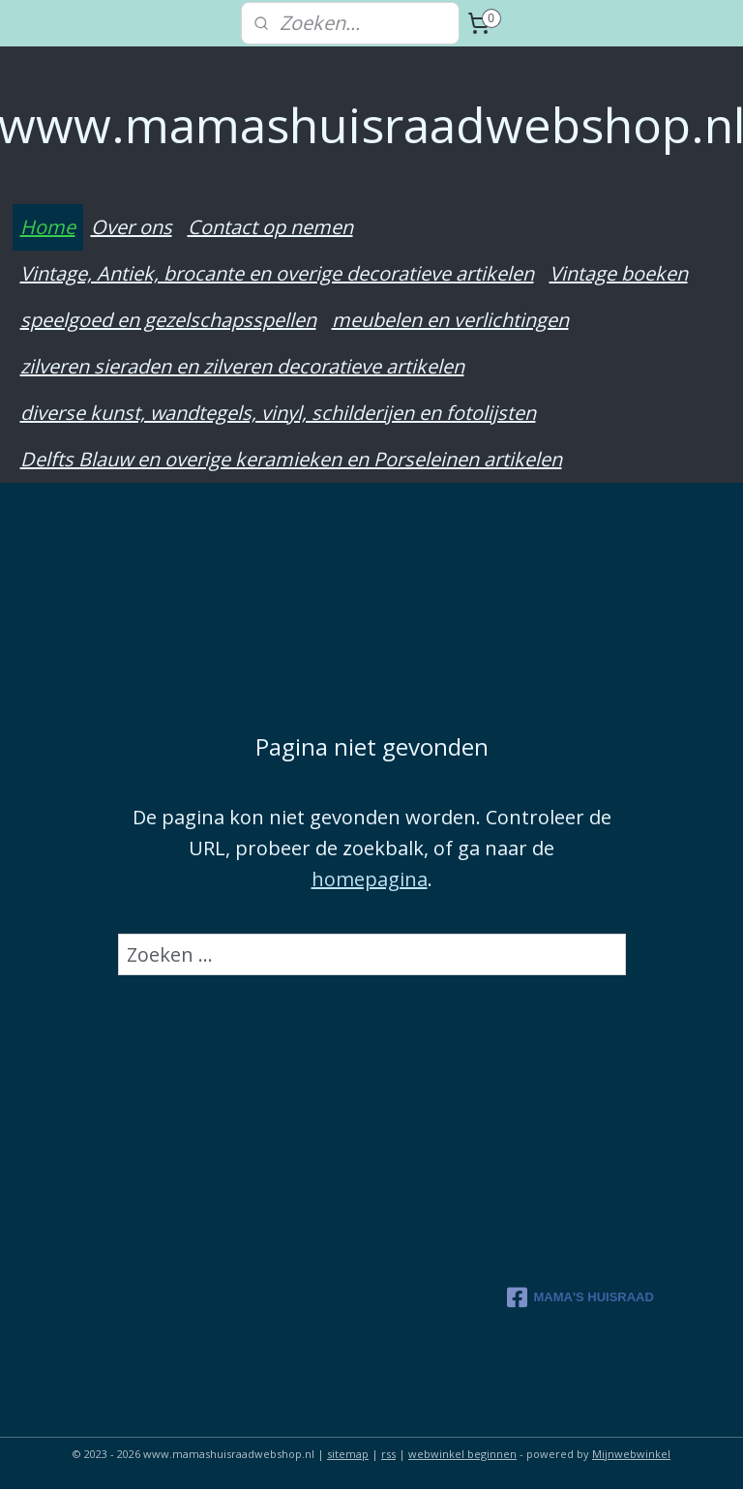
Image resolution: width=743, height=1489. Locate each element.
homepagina (370, 878)
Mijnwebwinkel (631, 1453)
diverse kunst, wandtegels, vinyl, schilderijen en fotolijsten (278, 413)
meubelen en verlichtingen (450, 320)
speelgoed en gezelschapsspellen (168, 320)
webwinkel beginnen (462, 1453)
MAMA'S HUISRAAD (580, 1297)
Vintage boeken (619, 273)
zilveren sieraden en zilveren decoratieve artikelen (242, 366)
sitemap (348, 1453)
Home (47, 227)
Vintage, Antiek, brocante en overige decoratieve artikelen (277, 273)
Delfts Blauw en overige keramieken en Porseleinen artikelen (291, 459)
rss (388, 1453)
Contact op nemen (270, 227)
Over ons (131, 227)
